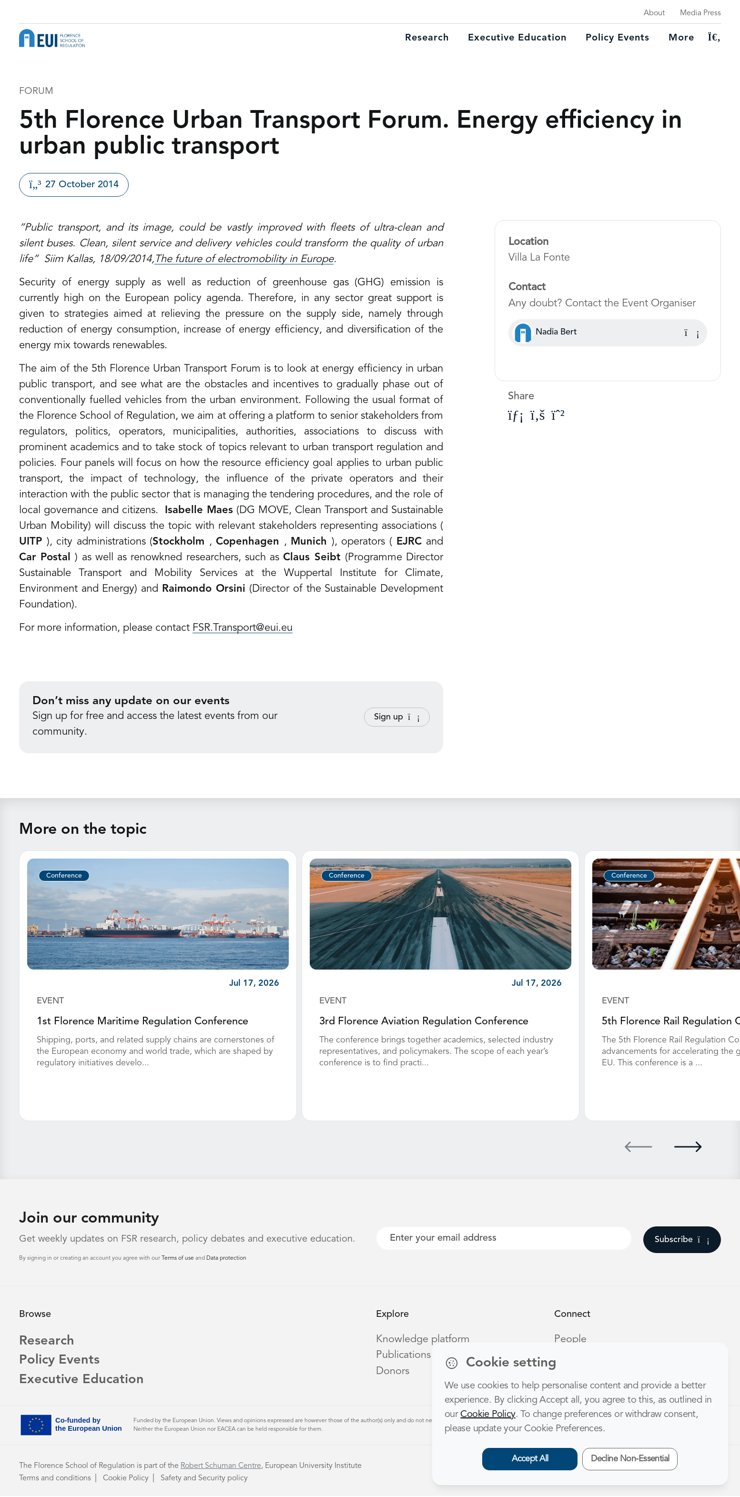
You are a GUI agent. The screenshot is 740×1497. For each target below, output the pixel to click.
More (681, 38)
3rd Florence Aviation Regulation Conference (424, 1021)
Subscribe (682, 1238)
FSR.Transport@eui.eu (243, 628)
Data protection (226, 1257)
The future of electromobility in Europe (244, 259)
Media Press (700, 13)
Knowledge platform (423, 1338)
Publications (403, 1354)
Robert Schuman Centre (221, 1467)
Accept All (530, 1459)
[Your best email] (504, 1237)
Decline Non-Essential (630, 1459)
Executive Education (82, 1380)
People (570, 1338)
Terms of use (178, 1257)
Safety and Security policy (204, 1479)
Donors (392, 1370)
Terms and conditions (55, 1479)
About (654, 13)
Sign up (397, 717)
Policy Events (617, 38)
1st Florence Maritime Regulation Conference (143, 1021)
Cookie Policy (126, 1479)
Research (427, 38)
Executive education (517, 38)
